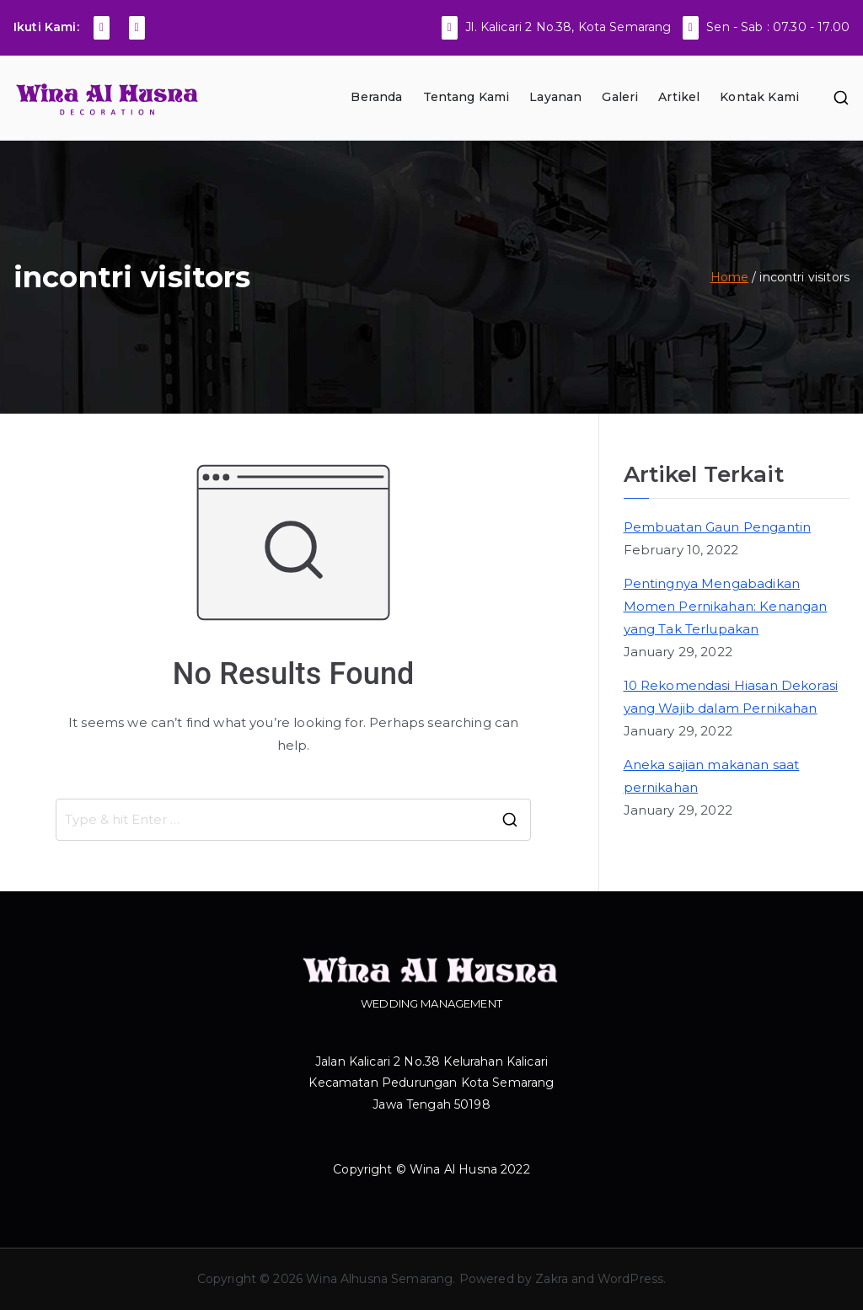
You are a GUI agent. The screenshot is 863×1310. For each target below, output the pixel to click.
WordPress (630, 1278)
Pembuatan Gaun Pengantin (718, 527)
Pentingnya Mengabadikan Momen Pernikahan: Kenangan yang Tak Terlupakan (726, 606)
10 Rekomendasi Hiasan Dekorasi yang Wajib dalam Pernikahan (731, 696)
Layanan (555, 96)
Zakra (551, 1278)
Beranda (376, 96)
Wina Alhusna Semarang (379, 1278)
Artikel (679, 96)
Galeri (620, 96)
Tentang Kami (466, 96)
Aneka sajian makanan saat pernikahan (712, 776)
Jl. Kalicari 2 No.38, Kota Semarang (568, 27)
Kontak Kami (759, 96)
